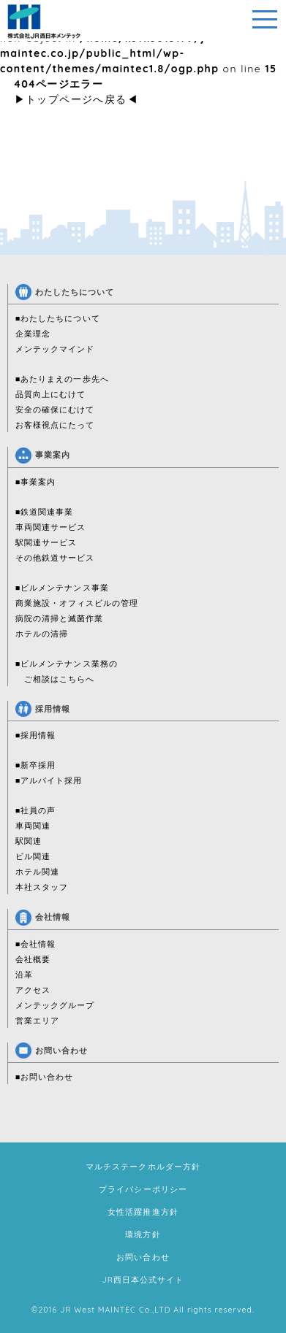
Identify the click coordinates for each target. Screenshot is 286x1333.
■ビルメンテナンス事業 (62, 588)
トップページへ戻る (76, 99)
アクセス (32, 990)
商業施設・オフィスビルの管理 (77, 603)
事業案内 (42, 455)
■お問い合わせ (44, 1077)
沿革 (24, 974)
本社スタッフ (41, 887)
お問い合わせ (51, 1050)
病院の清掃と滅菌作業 (59, 618)
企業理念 (32, 334)
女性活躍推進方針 (143, 1212)
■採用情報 (35, 735)
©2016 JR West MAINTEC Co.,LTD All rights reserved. (143, 1310)
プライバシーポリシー (143, 1189)
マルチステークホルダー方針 (143, 1166)
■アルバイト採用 (49, 780)
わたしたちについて (64, 292)
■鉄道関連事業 (44, 512)
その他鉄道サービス (54, 558)
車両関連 (32, 826)
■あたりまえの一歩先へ (62, 379)
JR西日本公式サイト (143, 1280)
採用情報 (42, 709)
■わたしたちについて (57, 318)
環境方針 (142, 1234)
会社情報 (42, 917)
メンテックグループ (54, 1005)
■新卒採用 (35, 765)
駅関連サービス (46, 542)
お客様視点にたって (54, 425)
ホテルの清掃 (41, 634)
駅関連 (28, 841)
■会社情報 (35, 944)
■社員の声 (35, 810)
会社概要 (32, 959)
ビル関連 (32, 856)
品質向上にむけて (50, 394)
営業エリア (37, 1020)
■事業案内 (35, 482)
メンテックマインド (54, 349)
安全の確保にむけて (54, 409)
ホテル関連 (37, 872)
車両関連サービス (50, 527)
